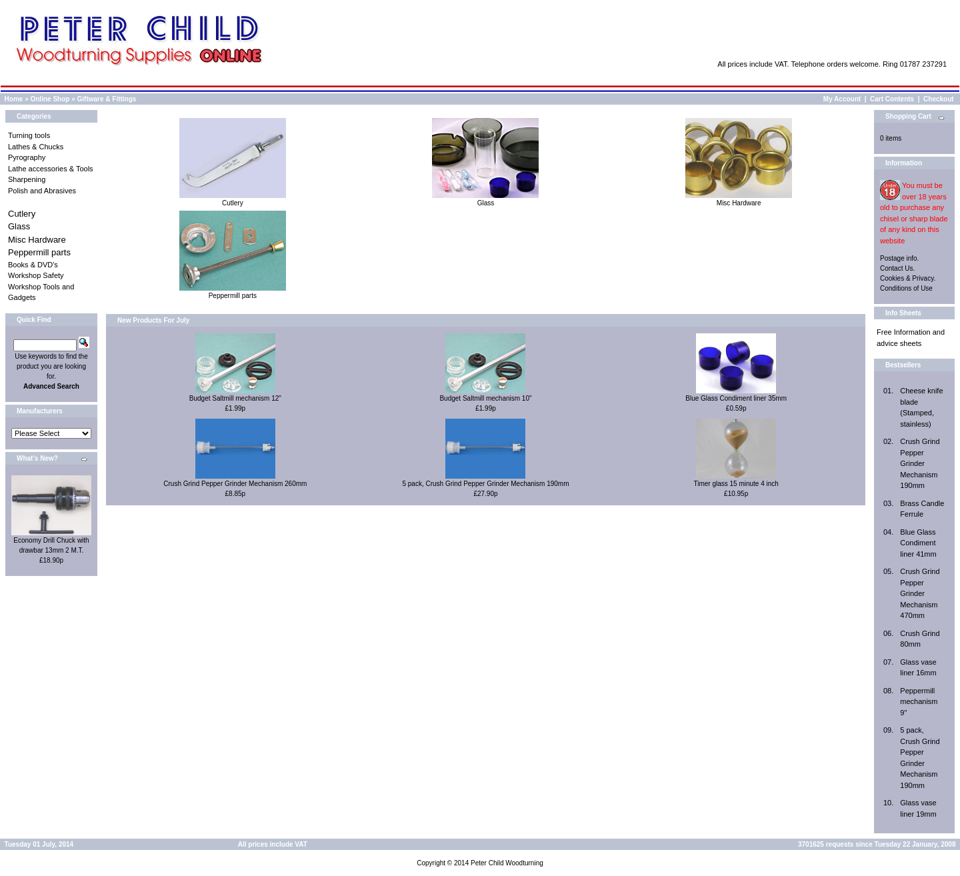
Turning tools (29, 135)
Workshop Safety (36, 275)
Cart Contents (892, 99)
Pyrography (26, 157)
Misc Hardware (37, 240)
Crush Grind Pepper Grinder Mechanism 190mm (919, 463)
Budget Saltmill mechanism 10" (485, 398)
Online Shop (49, 99)
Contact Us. (897, 268)
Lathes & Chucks (35, 147)
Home (14, 99)
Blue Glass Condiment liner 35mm (736, 398)
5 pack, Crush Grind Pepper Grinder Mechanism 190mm (485, 483)
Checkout (938, 99)
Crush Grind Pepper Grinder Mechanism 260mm (235, 483)
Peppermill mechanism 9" (918, 702)
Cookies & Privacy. (907, 278)
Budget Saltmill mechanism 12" (235, 398)
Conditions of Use (906, 288)
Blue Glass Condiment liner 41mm (918, 543)
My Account (842, 99)
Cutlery (21, 214)
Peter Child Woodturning (507, 863)
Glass (19, 226)
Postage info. (899, 258)
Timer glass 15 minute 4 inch (735, 483)
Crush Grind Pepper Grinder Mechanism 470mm (919, 593)
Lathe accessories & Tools (50, 169)
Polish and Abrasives (42, 191)
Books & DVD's (33, 265)
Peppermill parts (39, 252)
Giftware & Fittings (107, 99)
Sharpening (26, 179)
